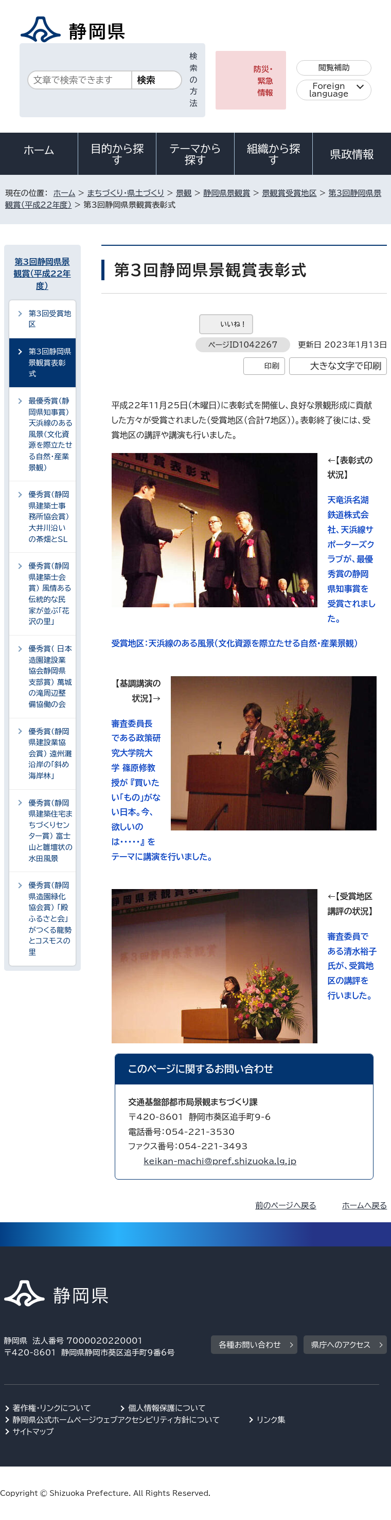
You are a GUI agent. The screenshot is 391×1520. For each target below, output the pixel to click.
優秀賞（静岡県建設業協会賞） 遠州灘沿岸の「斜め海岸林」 (50, 754)
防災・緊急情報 (263, 81)
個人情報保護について (167, 1408)
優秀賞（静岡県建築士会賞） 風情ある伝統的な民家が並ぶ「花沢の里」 (50, 593)
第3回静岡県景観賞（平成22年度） (42, 274)
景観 (183, 193)
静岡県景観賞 (226, 193)
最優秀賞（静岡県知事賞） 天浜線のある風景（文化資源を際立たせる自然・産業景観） (51, 434)
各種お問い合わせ (250, 1345)
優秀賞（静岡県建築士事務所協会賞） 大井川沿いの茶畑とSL (49, 516)
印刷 (271, 366)
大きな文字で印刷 (346, 365)
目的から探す (117, 154)
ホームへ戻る (364, 1205)
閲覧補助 (334, 67)
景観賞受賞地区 (289, 193)
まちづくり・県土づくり (125, 193)
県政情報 (352, 154)
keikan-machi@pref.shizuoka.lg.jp (220, 1161)
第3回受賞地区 (50, 319)
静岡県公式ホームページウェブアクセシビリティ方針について (116, 1420)
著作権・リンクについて (52, 1408)
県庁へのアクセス (340, 1345)
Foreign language (329, 90)
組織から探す (273, 154)
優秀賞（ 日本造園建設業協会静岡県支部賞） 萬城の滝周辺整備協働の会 (50, 676)
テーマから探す (195, 154)
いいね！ (234, 324)
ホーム (39, 150)
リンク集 (271, 1420)
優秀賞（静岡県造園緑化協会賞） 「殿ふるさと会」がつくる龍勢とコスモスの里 (50, 918)
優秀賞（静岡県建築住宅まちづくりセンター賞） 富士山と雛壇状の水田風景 (51, 830)
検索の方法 (194, 79)
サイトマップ (33, 1432)
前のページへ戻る (285, 1205)
